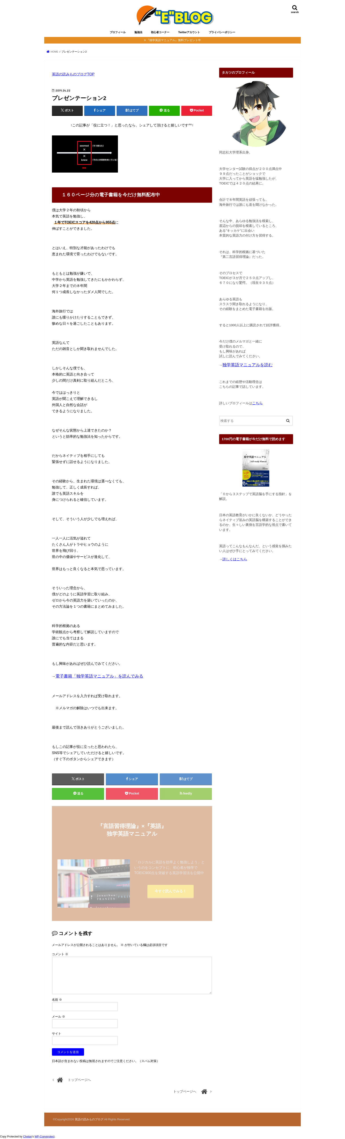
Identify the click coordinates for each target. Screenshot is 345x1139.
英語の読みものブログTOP (73, 74)
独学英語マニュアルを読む (247, 365)
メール (58, 1016)
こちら (257, 403)
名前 (57, 999)
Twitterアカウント (189, 32)
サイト (56, 1033)
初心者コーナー (160, 32)
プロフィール (118, 32)
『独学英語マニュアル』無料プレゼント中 (174, 40)
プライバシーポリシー (222, 32)
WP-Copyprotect (45, 1136)
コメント (60, 954)
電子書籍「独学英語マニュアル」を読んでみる (99, 676)
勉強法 (138, 32)
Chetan (27, 1136)
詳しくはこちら (234, 559)
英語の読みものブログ (89, 1119)
